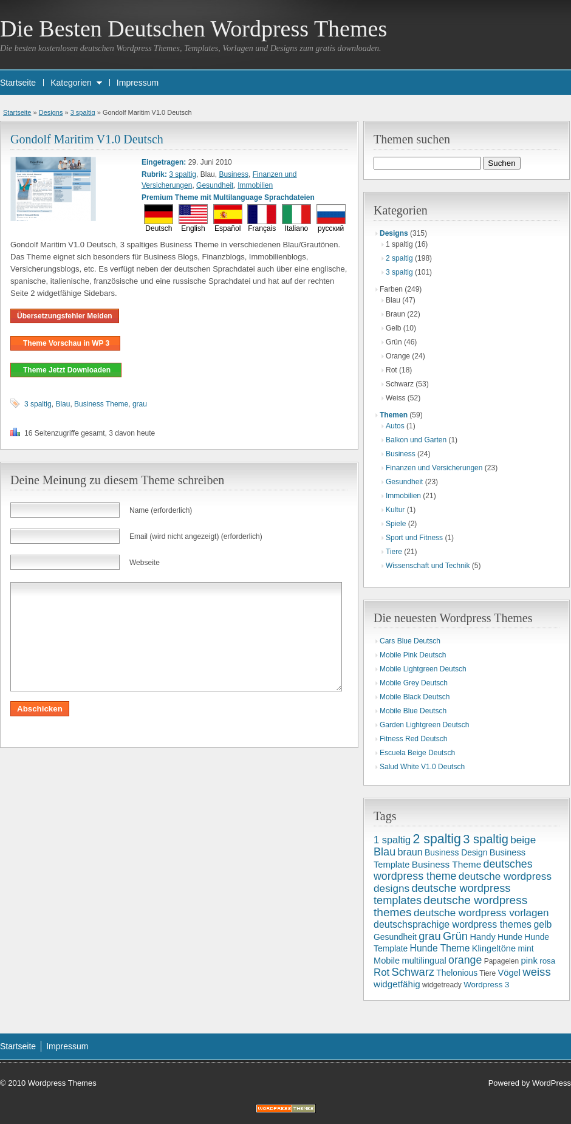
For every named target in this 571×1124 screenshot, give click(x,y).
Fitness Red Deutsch (413, 739)
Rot (381, 972)
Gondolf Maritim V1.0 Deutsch (86, 139)
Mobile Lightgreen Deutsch (423, 669)
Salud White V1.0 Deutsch (422, 766)
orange (465, 960)
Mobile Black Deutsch (415, 697)
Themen (394, 415)
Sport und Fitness (414, 537)
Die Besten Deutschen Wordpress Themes (193, 28)
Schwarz (413, 971)
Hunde (509, 937)
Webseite (144, 562)
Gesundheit (214, 185)
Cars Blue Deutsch (410, 641)
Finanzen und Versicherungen (434, 468)
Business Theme (101, 404)
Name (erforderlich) (160, 510)
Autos (395, 426)
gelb (542, 924)
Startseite (18, 82)
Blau (62, 404)
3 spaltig (82, 112)
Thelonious (456, 973)
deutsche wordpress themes (450, 906)
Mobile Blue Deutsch (413, 711)
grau (139, 404)
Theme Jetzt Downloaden (66, 370)
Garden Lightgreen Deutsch (424, 725)
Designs (51, 112)
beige (523, 840)
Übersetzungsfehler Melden (64, 316)
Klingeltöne (494, 948)
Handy (482, 937)
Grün (455, 936)
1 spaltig (392, 839)
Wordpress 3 (486, 984)
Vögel (509, 973)
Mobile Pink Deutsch (413, 655)
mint (525, 948)
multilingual (424, 960)
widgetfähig (397, 984)
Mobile (387, 960)
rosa (547, 960)
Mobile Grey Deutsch (414, 683)
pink (529, 960)
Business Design (456, 852)
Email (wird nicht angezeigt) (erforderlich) (195, 536)
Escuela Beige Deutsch (417, 753)
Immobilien (255, 185)
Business (233, 174)
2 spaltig (399, 258)
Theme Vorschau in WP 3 (65, 343)
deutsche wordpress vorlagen (481, 913)
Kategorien (71, 82)
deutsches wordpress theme (453, 870)
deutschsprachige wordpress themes (453, 924)
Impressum (138, 82)
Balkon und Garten (416, 440)
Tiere (394, 551)
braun (410, 851)
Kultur (395, 509)
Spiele (396, 523)
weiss (536, 971)
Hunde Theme (440, 948)
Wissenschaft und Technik (428, 565)
